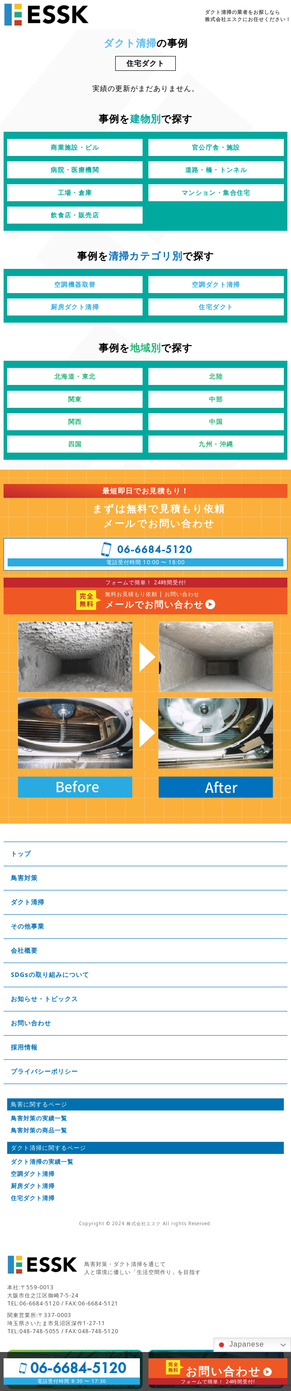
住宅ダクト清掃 (33, 1198)
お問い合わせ (31, 1023)
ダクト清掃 (27, 902)
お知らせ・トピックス (44, 998)
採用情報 (24, 1047)
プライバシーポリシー (44, 1071)
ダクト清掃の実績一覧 (42, 1162)
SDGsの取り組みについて (50, 974)
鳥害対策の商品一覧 (39, 1130)
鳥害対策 (24, 877)
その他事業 (27, 926)
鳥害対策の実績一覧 (39, 1118)
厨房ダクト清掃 (33, 1186)
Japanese (240, 1344)
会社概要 (24, 950)
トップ (21, 853)
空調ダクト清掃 (33, 1174)
